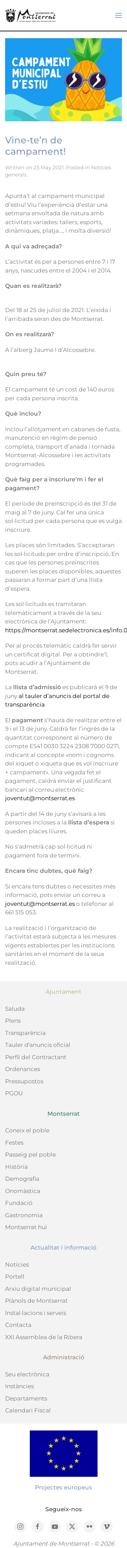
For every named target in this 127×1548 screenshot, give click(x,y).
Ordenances (22, 1069)
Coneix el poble (27, 1130)
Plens (13, 1020)
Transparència (25, 1033)
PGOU (14, 1093)
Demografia (22, 1178)
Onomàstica (22, 1191)
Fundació (19, 1202)
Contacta (18, 1324)
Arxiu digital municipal (38, 1288)
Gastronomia (24, 1215)
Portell (14, 1276)
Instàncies (19, 1386)
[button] (118, 15)
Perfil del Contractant (35, 1057)
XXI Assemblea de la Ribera (43, 1337)
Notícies (17, 1264)
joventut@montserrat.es (40, 798)
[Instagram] (20, 1526)
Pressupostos (24, 1081)
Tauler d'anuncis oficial (37, 1044)
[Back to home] (30, 15)
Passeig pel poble (30, 1154)
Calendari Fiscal (28, 1410)
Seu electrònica (27, 1374)
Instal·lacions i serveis (35, 1313)
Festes (14, 1142)
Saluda (15, 1008)
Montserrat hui (26, 1227)
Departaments (26, 1398)
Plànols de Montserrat (36, 1300)
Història (16, 1166)
